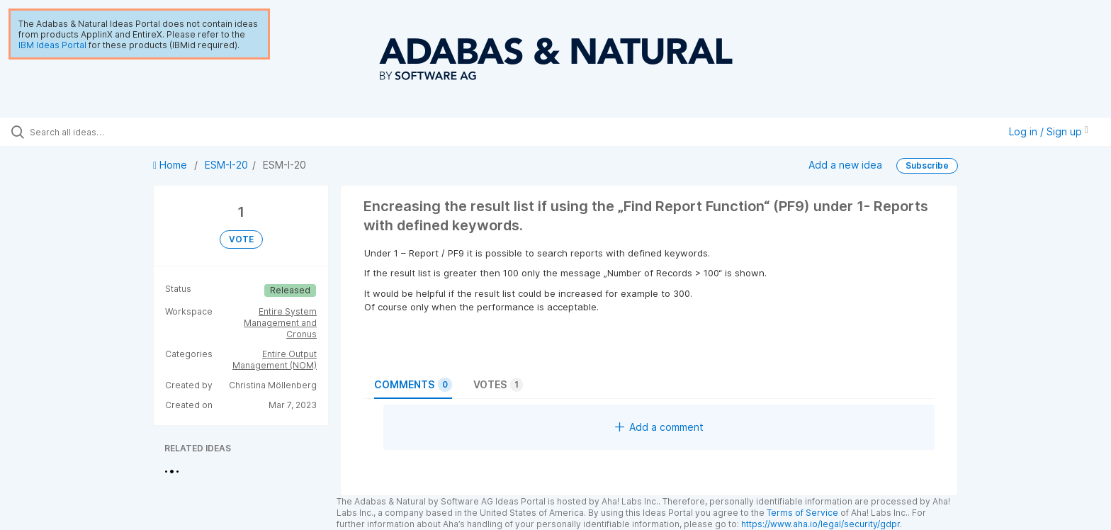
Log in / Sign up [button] (1048, 131)
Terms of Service (802, 512)
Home (171, 165)
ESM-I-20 (226, 165)
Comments (413, 385)
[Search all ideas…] (129, 131)
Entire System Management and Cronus (280, 322)
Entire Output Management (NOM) (274, 360)
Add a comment (659, 427)
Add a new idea (845, 165)
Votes (498, 385)
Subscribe (927, 165)
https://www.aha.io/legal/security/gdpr (820, 524)
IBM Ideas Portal (52, 45)
